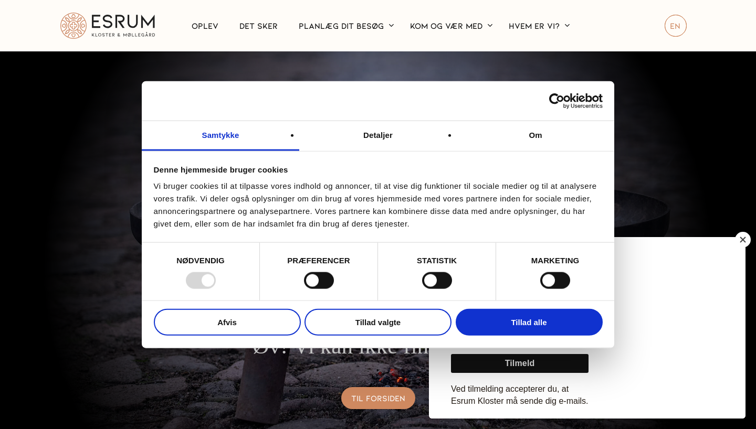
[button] (378, 397)
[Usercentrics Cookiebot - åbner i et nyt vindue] (557, 101)
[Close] (743, 240)
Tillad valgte (378, 322)
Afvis (227, 322)
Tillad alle (529, 322)
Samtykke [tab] (220, 135)
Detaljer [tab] (378, 135)
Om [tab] (535, 135)
